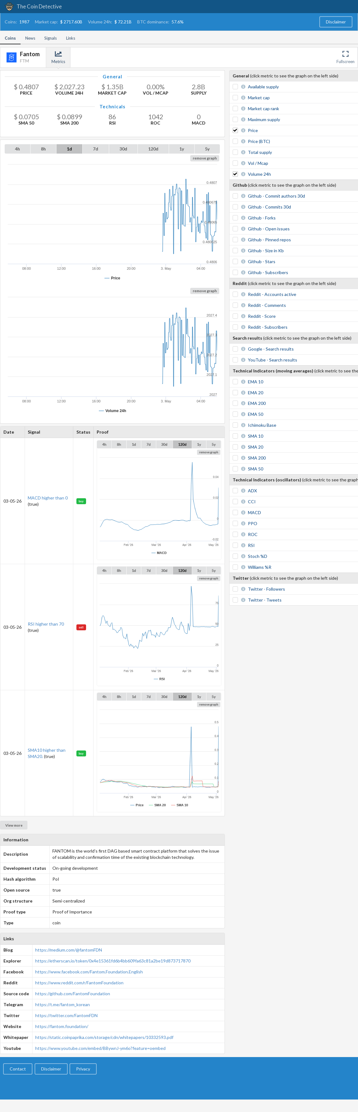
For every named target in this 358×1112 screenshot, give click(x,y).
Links (70, 38)
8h (43, 148)
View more (13, 825)
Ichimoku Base (262, 425)
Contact (18, 1068)
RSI (251, 545)
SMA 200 (257, 457)
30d (123, 148)
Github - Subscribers (268, 272)
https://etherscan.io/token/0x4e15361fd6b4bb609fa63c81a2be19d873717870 (113, 960)
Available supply (263, 86)
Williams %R (259, 567)
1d (69, 148)
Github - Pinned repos (269, 239)
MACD (254, 512)
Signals (50, 38)
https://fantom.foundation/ (61, 1026)
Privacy (83, 1068)
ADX (252, 490)
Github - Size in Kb (266, 250)
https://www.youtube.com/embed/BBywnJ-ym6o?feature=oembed (100, 1048)
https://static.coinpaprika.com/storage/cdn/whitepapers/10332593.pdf (104, 1037)
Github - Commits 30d (269, 206)
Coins (10, 38)
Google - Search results (271, 349)
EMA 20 (255, 392)
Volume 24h (259, 174)
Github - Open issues (269, 228)
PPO (252, 523)
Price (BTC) (259, 141)
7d (95, 148)
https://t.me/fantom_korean (62, 1004)
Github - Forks (262, 217)
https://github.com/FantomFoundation (72, 993)
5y (207, 148)
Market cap (259, 97)
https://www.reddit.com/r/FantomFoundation (79, 982)
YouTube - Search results (272, 359)
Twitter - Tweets (265, 600)
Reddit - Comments (267, 305)
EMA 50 (255, 414)
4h (17, 148)
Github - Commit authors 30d (276, 196)
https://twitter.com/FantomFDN (66, 1015)
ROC (253, 534)
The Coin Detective (33, 6)
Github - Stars (261, 261)
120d (153, 148)
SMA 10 (255, 436)
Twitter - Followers (266, 589)
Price (253, 130)
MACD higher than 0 (48, 497)
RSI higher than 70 (46, 624)
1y (181, 148)
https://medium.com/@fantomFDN (68, 949)
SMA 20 (255, 447)
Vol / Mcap (258, 163)
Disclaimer (336, 21)
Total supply (260, 152)
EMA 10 (255, 381)
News (30, 38)
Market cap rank (263, 108)
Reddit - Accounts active (272, 294)
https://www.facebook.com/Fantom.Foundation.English (89, 971)
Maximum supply (264, 119)
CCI (252, 501)
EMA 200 (257, 403)
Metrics (58, 57)
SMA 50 (255, 468)
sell (81, 627)
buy (81, 501)
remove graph (205, 158)
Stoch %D (257, 556)
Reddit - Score (262, 316)
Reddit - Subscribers (268, 327)
